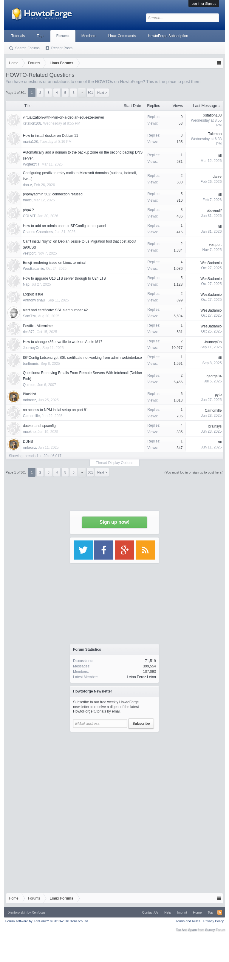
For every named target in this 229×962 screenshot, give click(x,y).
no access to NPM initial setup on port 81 (55, 410)
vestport (29, 253)
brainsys (215, 426)
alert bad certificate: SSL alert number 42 (55, 310)
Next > (102, 472)
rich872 (29, 332)
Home (197, 912)
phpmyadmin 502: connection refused (53, 194)
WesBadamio (33, 268)
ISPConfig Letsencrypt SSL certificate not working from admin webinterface (82, 358)
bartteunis (31, 363)
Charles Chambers (38, 232)
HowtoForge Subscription (168, 36)
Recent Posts (61, 48)
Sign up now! (114, 522)
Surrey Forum (215, 930)
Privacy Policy (213, 921)
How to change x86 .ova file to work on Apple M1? (62, 342)
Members (88, 36)
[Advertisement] (114, 772)
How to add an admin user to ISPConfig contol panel (64, 226)
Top (210, 912)
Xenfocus (39, 912)
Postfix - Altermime (38, 326)
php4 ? (28, 210)
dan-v (27, 185)
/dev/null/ (214, 211)
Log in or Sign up (203, 3)
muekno (29, 432)
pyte (218, 395)
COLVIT (29, 216)
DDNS (28, 441)
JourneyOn (32, 348)
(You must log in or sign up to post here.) (194, 472)
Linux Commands (122, 36)
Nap (26, 284)
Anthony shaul (34, 300)
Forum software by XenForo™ (47, 921)
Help (167, 912)
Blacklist (29, 394)
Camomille (31, 416)
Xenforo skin (17, 912)
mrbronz (29, 400)
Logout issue (33, 294)
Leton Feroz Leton (141, 677)
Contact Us (150, 912)
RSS (219, 912)
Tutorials (18, 36)
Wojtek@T (31, 164)
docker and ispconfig (39, 426)
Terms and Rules (188, 921)
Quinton (29, 385)
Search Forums (27, 48)
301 (90, 472)
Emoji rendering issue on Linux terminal (54, 263)
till (220, 156)
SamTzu (29, 316)
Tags (40, 36)
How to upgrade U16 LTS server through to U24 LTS (64, 278)
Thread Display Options (114, 463)
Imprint (182, 912)
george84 (214, 376)
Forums (62, 36)
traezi (27, 200)
